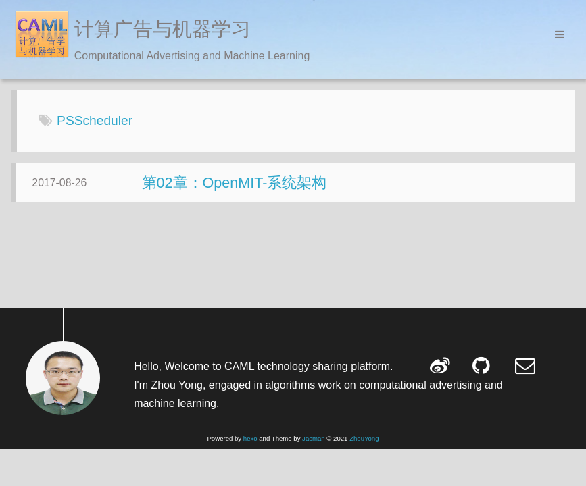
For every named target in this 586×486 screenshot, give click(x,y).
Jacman (313, 438)
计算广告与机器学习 (162, 29)
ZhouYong (364, 438)
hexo (250, 438)
